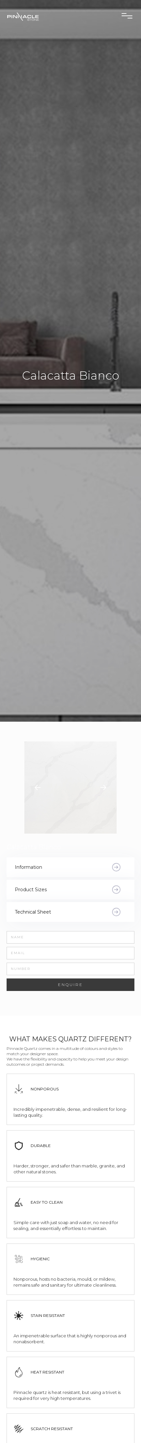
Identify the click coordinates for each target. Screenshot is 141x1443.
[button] (127, 16)
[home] (37, 16)
